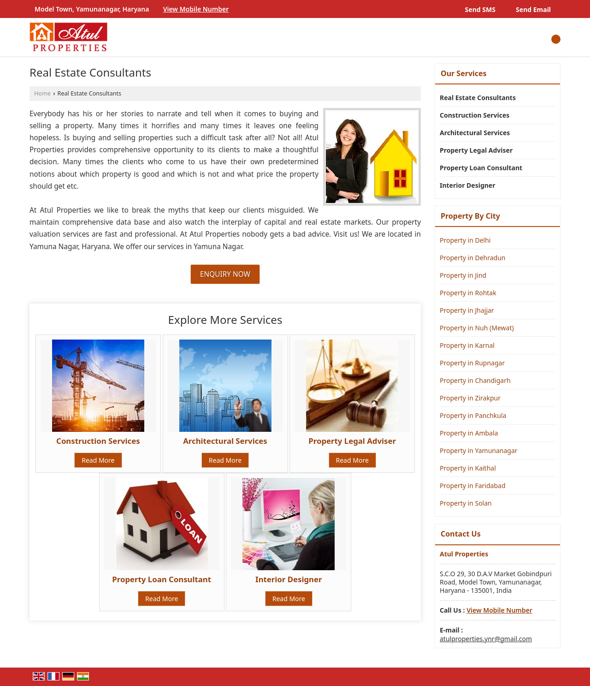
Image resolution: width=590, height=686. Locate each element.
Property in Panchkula (473, 415)
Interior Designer (288, 579)
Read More (98, 460)
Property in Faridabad (473, 485)
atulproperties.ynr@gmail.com (486, 638)
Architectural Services (225, 440)
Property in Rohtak (468, 292)
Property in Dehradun (473, 257)
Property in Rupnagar (472, 362)
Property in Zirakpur (470, 398)
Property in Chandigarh (475, 380)
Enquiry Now (225, 274)
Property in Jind (463, 275)
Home (42, 93)
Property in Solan (466, 503)
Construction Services (98, 440)
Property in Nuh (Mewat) (477, 327)
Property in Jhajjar (467, 310)
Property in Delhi (465, 240)
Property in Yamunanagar (479, 450)
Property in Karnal (467, 345)
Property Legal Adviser (352, 440)
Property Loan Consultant (161, 579)
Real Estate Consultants (478, 97)
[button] (196, 9)
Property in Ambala (469, 433)
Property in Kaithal (468, 468)
